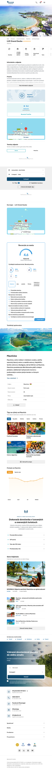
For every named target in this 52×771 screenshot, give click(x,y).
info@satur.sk (16, 715)
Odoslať (26, 677)
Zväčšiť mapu (26, 232)
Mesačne (36, 150)
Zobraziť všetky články (26, 628)
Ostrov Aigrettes (12, 455)
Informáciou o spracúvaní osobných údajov (18, 683)
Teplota (10, 472)
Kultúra (34, 419)
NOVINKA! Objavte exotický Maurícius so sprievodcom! (26, 589)
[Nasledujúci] (43, 22)
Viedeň (9, 639)
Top (9, 419)
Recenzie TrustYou (26, 114)
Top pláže (15, 419)
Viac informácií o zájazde (26, 85)
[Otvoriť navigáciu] (44, 2)
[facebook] (19, 750)
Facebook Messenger (19, 703)
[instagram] (28, 750)
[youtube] (32, 750)
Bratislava (28, 639)
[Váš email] (26, 668)
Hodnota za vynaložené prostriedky (36, 284)
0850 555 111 (16, 697)
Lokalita (23, 284)
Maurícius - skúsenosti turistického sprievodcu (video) (29, 598)
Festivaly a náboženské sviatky (33, 437)
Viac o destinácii (12, 378)
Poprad (45, 639)
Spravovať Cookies (11, 759)
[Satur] (10, 2)
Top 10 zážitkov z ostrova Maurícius (25, 613)
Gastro (28, 419)
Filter (16, 183)
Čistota (29, 284)
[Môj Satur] (40, 2)
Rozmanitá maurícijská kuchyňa (33, 455)
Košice (37, 639)
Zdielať (16, 405)
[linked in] (24, 750)
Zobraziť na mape (26, 462)
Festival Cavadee (12, 436)
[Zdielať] (43, 34)
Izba (18, 284)
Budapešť (18, 639)
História (22, 419)
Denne (16, 150)
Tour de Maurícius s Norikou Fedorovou (27, 621)
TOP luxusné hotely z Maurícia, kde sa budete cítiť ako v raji (29, 606)
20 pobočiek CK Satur (20, 691)
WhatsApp (15, 709)
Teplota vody (18, 472)
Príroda (41, 419)
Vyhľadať (26, 179)
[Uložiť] (39, 34)
